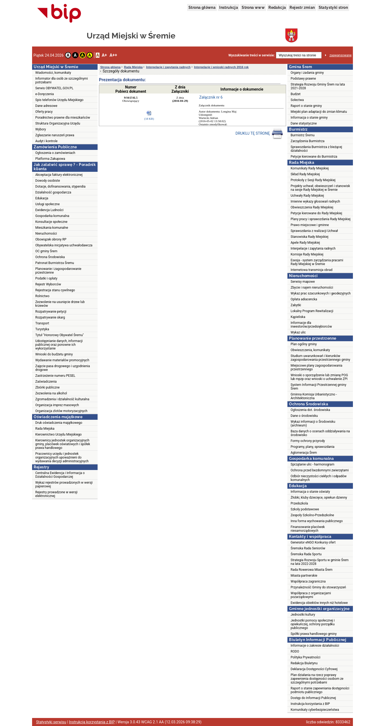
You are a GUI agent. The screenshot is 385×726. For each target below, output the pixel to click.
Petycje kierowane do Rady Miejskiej (316, 213)
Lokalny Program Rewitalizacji (312, 311)
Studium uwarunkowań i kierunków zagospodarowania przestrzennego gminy (320, 358)
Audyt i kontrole (46, 141)
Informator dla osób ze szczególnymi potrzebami (61, 80)
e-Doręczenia (44, 94)
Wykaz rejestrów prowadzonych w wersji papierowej (64, 484)
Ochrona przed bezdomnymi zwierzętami (320, 470)
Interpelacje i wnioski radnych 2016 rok (221, 67)
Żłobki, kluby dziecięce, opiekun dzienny (319, 497)
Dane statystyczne (304, 123)
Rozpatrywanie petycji (50, 311)
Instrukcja (228, 7)
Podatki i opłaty (46, 278)
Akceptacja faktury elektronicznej (59, 175)
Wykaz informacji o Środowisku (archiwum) (313, 423)
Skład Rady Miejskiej (305, 174)
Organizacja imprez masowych (57, 405)
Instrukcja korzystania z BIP (310, 704)
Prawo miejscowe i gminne (310, 225)
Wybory (40, 129)
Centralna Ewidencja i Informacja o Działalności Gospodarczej (60, 475)
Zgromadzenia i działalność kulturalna (62, 399)
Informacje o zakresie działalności (315, 645)
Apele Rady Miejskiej (305, 242)
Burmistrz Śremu (302, 135)
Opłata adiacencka (304, 299)
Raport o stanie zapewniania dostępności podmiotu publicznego (320, 690)
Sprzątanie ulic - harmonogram (312, 464)
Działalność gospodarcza (53, 192)
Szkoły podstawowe (305, 509)
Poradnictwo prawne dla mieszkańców (62, 117)
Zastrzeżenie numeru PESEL (55, 376)
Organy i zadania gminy (307, 73)
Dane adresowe (46, 106)
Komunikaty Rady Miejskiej (310, 168)
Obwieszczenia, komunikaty (310, 350)
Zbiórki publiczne (47, 387)
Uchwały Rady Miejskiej (307, 195)
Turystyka (42, 329)
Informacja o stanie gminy (309, 117)
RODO (295, 651)
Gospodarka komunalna (52, 216)
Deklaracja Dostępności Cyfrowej (314, 669)
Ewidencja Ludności (49, 210)
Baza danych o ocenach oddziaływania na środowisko (320, 433)
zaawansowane (340, 55)
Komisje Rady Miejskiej (307, 254)
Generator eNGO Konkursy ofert (313, 542)
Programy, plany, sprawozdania (312, 447)
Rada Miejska (45, 428)
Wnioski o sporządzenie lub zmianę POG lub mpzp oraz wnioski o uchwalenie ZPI (319, 377)
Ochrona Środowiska (50, 257)
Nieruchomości (46, 233)
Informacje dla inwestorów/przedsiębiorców (311, 324)
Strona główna (201, 7)
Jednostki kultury (303, 614)
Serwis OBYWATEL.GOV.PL (54, 88)
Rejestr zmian (302, 7)
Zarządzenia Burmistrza (308, 141)
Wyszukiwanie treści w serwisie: (251, 55)
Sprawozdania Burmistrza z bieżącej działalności (316, 149)
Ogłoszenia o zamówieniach (55, 153)
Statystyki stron (333, 7)
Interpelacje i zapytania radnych (168, 67)
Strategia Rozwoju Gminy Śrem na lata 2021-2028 (318, 86)
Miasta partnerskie (304, 575)
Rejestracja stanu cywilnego (55, 290)
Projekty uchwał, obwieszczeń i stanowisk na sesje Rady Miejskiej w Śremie (320, 188)
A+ (104, 55)
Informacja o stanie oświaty (310, 492)
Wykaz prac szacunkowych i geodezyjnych (321, 293)
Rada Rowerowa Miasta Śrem (312, 570)
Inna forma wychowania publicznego (317, 521)
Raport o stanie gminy (306, 106)
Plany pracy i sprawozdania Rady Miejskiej (321, 219)
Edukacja (41, 198)
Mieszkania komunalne (51, 228)
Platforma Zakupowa (50, 159)
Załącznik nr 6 (210, 97)
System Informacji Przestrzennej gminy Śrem (318, 386)
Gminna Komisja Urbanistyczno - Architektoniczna (314, 396)
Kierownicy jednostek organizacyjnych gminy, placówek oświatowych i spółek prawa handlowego (62, 444)
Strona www (253, 7)
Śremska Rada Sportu (306, 554)
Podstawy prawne (303, 78)
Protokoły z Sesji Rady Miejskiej (313, 180)
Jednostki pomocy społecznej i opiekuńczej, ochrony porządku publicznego (313, 624)
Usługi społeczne (47, 204)
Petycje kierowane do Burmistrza (314, 156)
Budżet (296, 94)
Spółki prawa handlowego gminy (314, 634)
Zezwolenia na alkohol (51, 393)
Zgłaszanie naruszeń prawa (54, 135)
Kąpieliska (298, 317)
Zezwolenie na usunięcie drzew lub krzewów (60, 304)
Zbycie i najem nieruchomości (312, 287)
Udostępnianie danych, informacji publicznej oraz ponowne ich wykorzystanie (59, 344)
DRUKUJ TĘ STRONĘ (259, 133)
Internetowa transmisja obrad (311, 270)
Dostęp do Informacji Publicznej (313, 698)
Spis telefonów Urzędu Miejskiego (59, 100)
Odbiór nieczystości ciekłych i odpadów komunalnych (318, 478)
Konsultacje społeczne (51, 222)
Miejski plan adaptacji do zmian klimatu (319, 112)
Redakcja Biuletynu (304, 663)
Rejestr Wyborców (48, 284)
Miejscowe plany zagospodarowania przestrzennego (316, 367)
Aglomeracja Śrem (304, 453)
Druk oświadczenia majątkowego (58, 423)
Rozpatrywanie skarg (50, 317)
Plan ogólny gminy (304, 344)
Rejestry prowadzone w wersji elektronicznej (56, 494)
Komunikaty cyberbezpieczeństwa (315, 710)
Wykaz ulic (298, 332)
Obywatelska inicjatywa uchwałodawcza (64, 245)
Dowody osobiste (47, 181)
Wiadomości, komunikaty (53, 73)
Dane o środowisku (304, 416)
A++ (113, 55)
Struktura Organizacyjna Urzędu (57, 123)
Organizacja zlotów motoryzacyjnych (61, 411)
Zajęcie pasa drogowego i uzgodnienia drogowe (62, 368)
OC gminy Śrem (46, 251)
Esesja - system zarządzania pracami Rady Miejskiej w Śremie (317, 262)
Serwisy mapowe (303, 282)
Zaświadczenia (46, 381)
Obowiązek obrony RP (50, 239)
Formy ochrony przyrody (308, 441)
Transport (42, 323)
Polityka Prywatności (305, 657)
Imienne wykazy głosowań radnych (315, 201)
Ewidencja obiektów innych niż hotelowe (319, 603)
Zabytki (296, 305)
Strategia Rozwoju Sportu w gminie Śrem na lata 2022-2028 (320, 562)
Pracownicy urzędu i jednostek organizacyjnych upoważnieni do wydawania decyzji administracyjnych (61, 457)
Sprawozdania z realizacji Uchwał (314, 231)
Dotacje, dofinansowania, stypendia (60, 186)
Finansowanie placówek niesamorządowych (308, 529)
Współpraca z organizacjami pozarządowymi (311, 595)
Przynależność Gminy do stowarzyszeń (318, 587)
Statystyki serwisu (51, 722)
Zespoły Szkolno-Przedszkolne (312, 515)
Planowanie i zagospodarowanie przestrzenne (58, 270)
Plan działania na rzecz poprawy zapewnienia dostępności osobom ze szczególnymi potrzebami (317, 678)
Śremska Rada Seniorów (308, 548)
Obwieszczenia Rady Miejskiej (312, 207)
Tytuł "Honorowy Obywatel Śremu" (59, 335)
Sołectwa (297, 100)
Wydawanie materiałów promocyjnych (62, 360)
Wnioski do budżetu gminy (54, 354)
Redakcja (277, 7)
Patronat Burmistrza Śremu (54, 263)
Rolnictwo (42, 296)
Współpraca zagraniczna (308, 581)
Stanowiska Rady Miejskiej (309, 237)
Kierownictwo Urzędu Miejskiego (58, 434)
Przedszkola (299, 503)
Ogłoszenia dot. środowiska (310, 410)
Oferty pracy (44, 112)
